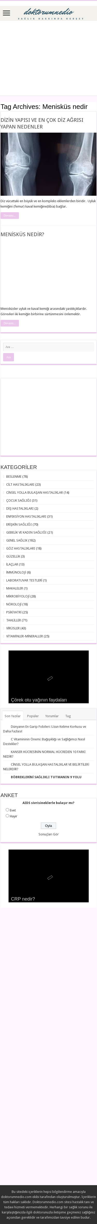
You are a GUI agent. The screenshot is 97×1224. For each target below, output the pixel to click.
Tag (68, 716)
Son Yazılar (13, 716)
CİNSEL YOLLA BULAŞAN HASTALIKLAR (34, 492)
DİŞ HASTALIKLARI (20, 508)
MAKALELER (14, 588)
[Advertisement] (48, 58)
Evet (13, 810)
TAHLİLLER (13, 620)
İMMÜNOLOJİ (16, 572)
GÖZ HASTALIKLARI (20, 548)
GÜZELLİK (13, 556)
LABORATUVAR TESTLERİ (24, 580)
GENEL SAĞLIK (16, 540)
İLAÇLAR (12, 564)
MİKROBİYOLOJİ (18, 596)
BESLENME (13, 476)
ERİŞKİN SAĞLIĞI (19, 524)
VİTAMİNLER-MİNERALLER (24, 636)
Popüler (33, 716)
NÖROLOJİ (14, 604)
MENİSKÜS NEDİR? (22, 234)
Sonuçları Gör (49, 834)
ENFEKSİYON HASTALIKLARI (26, 516)
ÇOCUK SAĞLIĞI (18, 500)
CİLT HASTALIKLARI (20, 484)
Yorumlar (52, 716)
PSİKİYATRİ (14, 612)
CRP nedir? (23, 899)
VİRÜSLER (13, 628)
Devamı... (10, 215)
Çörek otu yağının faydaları (39, 700)
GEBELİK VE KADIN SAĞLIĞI (26, 532)
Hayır (13, 816)
